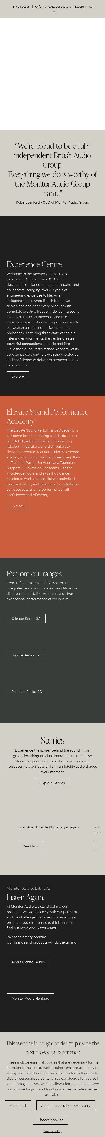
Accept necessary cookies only (65, 1105)
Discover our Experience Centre (52, 90)
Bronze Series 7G (25, 655)
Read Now (31, 846)
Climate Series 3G (26, 618)
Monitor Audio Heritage (30, 998)
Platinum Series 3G (27, 691)
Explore (18, 376)
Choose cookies (50, 1120)
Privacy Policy (53, 1131)
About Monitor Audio (28, 962)
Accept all (18, 1105)
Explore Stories (52, 783)
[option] (52, 836)
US (90, 28)
